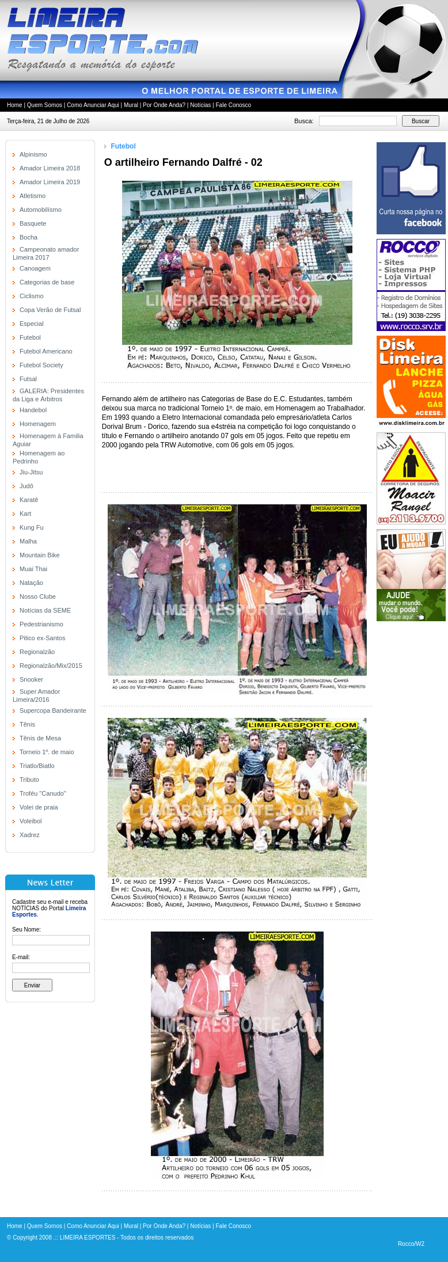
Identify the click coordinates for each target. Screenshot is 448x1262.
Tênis (27, 724)
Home (14, 105)
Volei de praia (39, 807)
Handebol (33, 409)
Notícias (200, 105)
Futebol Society (41, 365)
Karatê (29, 499)
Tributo (29, 779)
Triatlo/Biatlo (37, 765)
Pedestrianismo (41, 624)
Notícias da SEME (45, 610)
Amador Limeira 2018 (50, 168)
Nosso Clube (38, 596)
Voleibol (31, 821)
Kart (25, 513)
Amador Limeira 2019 (50, 181)
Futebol (30, 337)
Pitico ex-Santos (42, 637)
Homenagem (38, 423)
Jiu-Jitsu (31, 472)
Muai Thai (33, 568)
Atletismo (32, 195)
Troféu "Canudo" (43, 793)
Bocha (28, 237)
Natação (31, 582)
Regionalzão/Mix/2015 (51, 665)
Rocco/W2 (411, 1244)
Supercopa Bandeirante (53, 710)
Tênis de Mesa (40, 738)
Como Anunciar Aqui (93, 105)
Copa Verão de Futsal (50, 309)
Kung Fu (32, 527)
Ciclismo (32, 295)
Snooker (31, 679)
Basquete (33, 223)
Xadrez (30, 834)
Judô (26, 485)
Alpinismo (33, 154)
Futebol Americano (46, 351)
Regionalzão (37, 651)
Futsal (28, 378)
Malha (28, 541)
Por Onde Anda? (164, 105)
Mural (131, 105)
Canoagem (35, 268)
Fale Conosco (233, 105)
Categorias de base (47, 282)
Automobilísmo (41, 209)
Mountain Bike (40, 555)
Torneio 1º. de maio (47, 751)
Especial (32, 323)
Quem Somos (44, 105)
